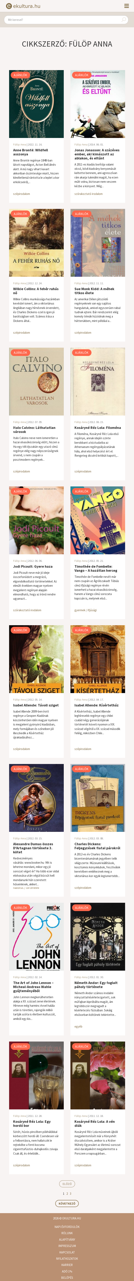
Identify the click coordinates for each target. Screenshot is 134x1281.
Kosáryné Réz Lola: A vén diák (94, 1123)
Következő (67, 1203)
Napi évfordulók (67, 1227)
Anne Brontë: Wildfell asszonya (30, 152)
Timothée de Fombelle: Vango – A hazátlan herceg (95, 568)
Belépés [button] (67, 1278)
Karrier (67, 1265)
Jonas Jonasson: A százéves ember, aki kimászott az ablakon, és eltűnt (96, 154)
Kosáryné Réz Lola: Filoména (97, 427)
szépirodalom (21, 194)
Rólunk (67, 1233)
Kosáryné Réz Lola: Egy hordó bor (32, 1123)
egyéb (78, 1026)
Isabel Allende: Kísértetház (96, 705)
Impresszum (67, 1246)
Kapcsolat (67, 1252)
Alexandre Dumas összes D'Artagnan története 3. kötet (33, 848)
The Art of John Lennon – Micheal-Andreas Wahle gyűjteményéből (33, 986)
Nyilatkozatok (67, 1259)
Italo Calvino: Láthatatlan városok (34, 429)
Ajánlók (20, 75)
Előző (67, 1184)
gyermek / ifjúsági (85, 610)
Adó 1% (67, 1271)
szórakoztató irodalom (88, 194)
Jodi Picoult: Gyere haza (33, 566)
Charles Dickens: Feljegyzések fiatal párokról (97, 846)
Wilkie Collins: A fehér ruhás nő (35, 290)
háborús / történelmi (26, 888)
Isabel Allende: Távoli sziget (36, 705)
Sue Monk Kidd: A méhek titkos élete (94, 290)
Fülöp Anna (19, 144)
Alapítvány (67, 1239)
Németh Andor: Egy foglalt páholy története (96, 984)
